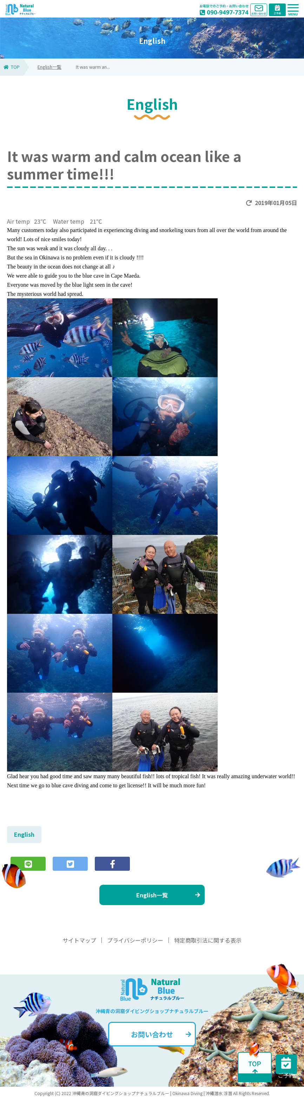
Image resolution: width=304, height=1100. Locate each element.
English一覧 (49, 66)
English (24, 834)
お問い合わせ (161, 1034)
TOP (12, 66)
